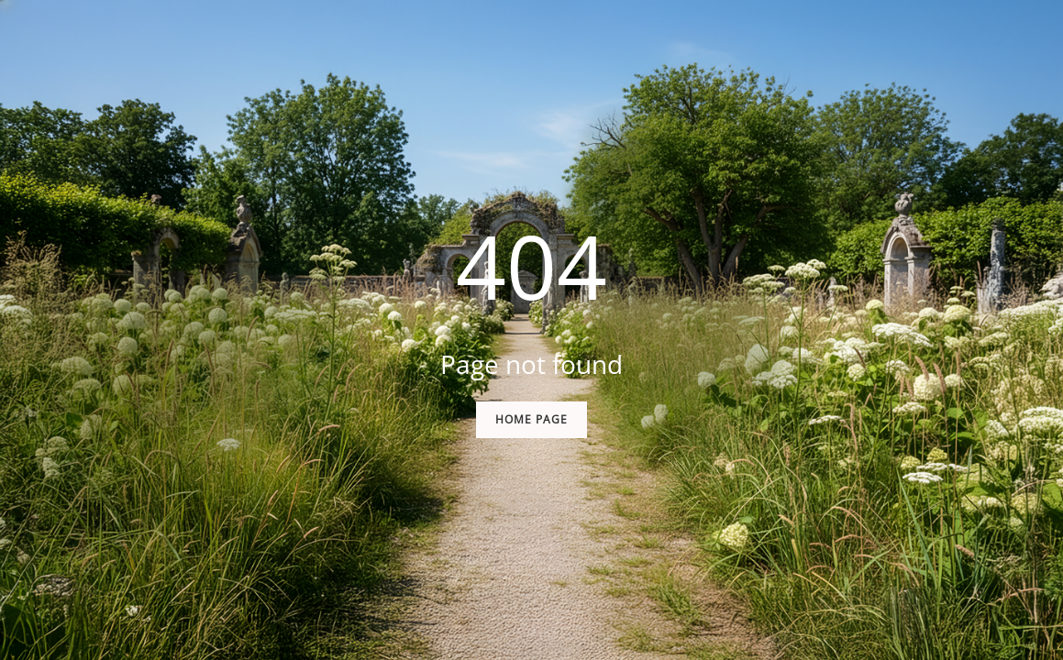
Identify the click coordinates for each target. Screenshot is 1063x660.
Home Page (531, 419)
